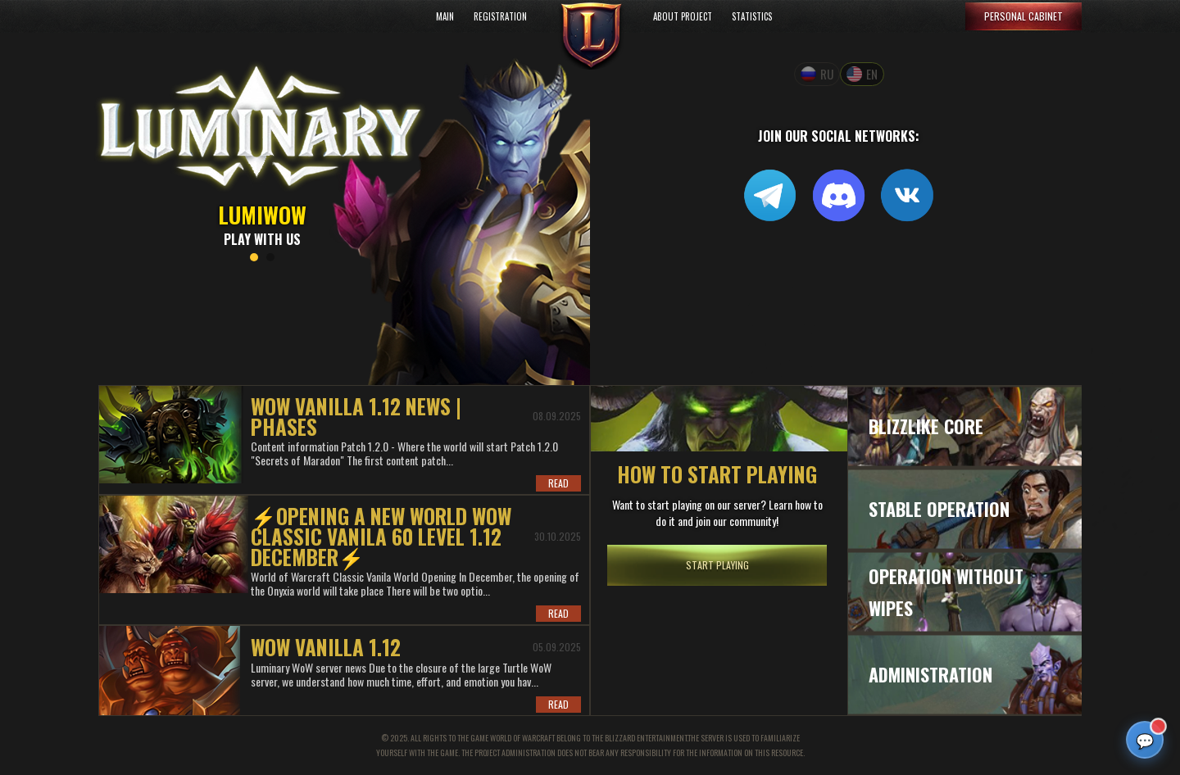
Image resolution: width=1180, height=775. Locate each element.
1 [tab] (254, 257)
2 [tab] (270, 257)
